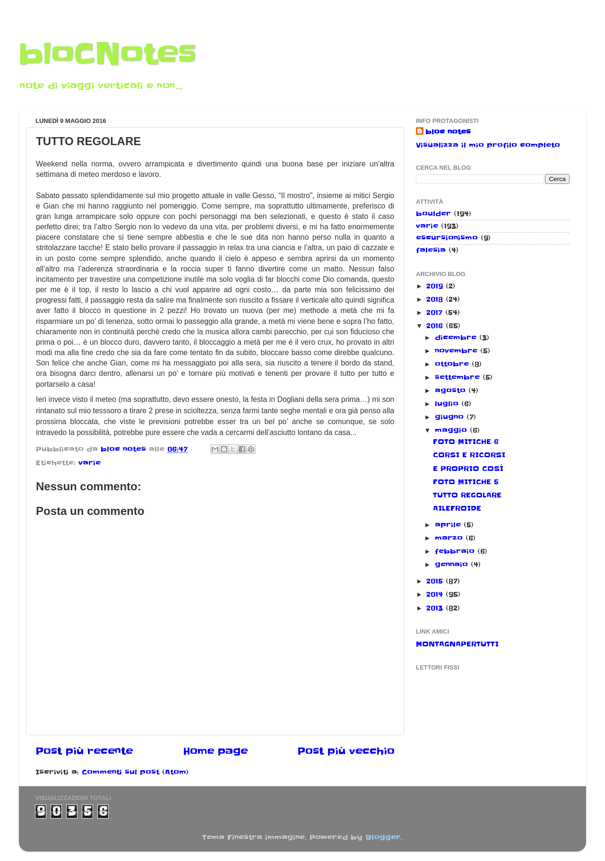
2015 (436, 581)
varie (89, 463)
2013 (436, 608)
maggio (452, 430)
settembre (459, 377)
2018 (436, 299)
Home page (215, 751)
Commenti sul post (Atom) (135, 772)
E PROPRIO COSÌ (468, 468)
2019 (436, 286)
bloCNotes (107, 54)
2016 (436, 325)
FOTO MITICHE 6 (466, 441)
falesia (431, 250)
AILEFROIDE (457, 508)
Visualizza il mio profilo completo (488, 145)
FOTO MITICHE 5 (466, 482)
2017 (435, 312)
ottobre (453, 364)
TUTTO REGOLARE (467, 495)
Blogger (383, 837)
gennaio (453, 564)
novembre (457, 351)
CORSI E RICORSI (469, 455)
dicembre (457, 337)
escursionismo (447, 238)
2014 (436, 594)
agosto (451, 390)
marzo (450, 538)
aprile (449, 525)
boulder (433, 213)
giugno (451, 417)
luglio (448, 404)
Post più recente (84, 751)
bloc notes (448, 132)
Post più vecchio (346, 751)
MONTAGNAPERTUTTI (457, 644)
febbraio (456, 551)
